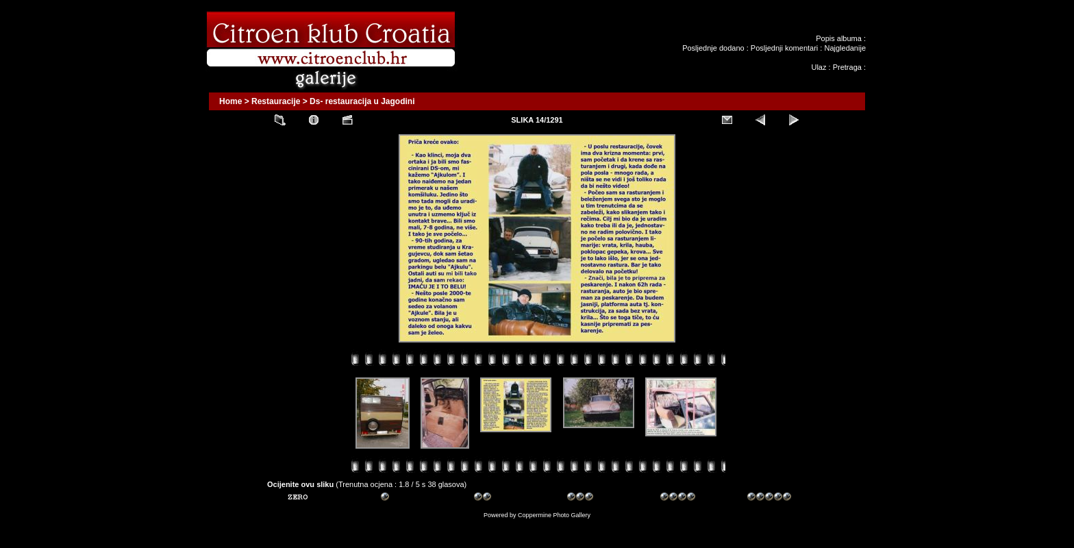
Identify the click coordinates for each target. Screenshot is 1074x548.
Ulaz (818, 67)
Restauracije (275, 101)
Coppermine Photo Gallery (554, 515)
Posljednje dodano (713, 48)
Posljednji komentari (784, 48)
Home (230, 101)
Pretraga (847, 67)
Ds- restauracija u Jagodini (362, 101)
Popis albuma (839, 38)
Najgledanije (845, 48)
